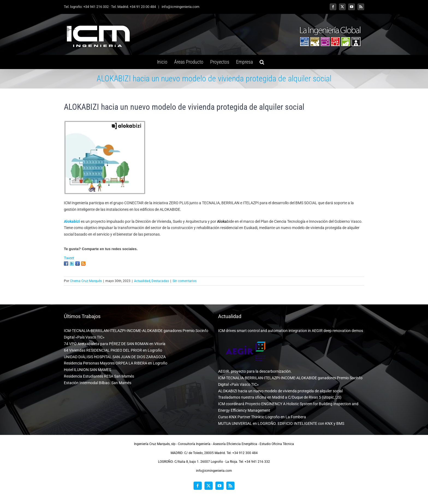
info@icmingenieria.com (180, 7)
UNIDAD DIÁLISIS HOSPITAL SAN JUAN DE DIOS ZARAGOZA (115, 357)
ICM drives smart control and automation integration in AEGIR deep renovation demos (290, 330)
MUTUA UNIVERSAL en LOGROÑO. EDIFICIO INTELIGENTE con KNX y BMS (281, 423)
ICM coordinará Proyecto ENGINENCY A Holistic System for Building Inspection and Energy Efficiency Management (288, 407)
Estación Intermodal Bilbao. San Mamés (97, 383)
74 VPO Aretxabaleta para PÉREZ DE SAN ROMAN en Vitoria (114, 344)
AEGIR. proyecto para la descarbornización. (255, 371)
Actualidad (142, 281)
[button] (262, 62)
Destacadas (160, 281)
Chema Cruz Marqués (86, 281)
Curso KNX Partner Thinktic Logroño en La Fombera (262, 417)
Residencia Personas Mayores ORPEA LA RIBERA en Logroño (115, 363)
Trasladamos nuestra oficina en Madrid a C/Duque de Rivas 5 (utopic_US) (279, 397)
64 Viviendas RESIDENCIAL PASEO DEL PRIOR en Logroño (113, 350)
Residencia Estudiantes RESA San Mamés (99, 376)
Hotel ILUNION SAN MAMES (87, 369)
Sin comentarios (185, 281)
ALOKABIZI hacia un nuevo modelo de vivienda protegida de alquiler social (280, 391)
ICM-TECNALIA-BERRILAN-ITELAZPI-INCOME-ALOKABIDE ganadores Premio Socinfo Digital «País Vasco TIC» (136, 333)
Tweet (69, 258)
